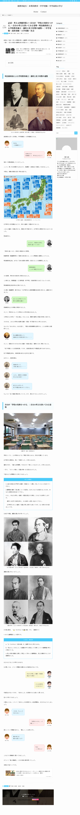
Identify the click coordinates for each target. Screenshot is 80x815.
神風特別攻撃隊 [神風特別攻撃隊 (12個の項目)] (66, 104)
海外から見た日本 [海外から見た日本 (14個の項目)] (60, 115)
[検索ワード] (67, 132)
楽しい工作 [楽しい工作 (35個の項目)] (58, 84)
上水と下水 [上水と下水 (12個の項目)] (68, 115)
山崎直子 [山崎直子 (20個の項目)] (70, 120)
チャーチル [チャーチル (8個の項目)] (64, 128)
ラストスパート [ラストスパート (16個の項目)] (71, 91)
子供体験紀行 (62, 31)
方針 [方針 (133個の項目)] (73, 73)
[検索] (76, 1)
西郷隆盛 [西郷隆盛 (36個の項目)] (58, 120)
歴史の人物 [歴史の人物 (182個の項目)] (58, 104)
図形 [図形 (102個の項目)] (69, 94)
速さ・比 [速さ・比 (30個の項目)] (74, 94)
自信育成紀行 (62, 54)
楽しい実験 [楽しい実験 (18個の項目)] (63, 81)
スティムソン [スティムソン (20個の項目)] (71, 122)
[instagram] (72, 1)
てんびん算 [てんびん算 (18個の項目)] (58, 97)
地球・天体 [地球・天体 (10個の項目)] (70, 99)
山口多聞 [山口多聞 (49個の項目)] (64, 120)
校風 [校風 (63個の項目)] (69, 73)
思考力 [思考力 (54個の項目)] (74, 79)
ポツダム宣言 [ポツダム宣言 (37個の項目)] (59, 107)
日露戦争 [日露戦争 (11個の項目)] (73, 107)
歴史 (21, 33)
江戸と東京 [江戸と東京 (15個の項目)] (58, 117)
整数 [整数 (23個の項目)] (64, 97)
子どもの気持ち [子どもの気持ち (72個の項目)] (59, 76)
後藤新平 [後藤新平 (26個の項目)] (58, 122)
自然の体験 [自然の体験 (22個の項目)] (64, 86)
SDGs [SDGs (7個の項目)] (64, 117)
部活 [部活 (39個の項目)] (65, 79)
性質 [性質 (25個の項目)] (57, 102)
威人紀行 (61, 60)
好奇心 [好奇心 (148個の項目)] (63, 71)
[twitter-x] (70, 1)
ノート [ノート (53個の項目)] (57, 81)
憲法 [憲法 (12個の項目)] (66, 109)
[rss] (74, 1)
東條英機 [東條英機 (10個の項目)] (58, 128)
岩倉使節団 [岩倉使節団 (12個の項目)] (66, 107)
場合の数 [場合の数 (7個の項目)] (69, 97)
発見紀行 (61, 57)
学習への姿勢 (13, 33)
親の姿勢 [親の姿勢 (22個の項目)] (67, 76)
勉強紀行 (61, 34)
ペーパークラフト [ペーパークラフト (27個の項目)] (67, 84)
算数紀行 (61, 41)
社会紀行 (6, 33)
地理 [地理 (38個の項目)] (70, 109)
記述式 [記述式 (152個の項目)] (57, 94)
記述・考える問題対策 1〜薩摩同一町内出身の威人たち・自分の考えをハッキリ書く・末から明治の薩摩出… (33, 50)
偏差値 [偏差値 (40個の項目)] (57, 91)
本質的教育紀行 (63, 28)
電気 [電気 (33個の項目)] (74, 97)
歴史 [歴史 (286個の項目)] (74, 102)
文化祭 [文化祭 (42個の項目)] (69, 79)
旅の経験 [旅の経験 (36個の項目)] (58, 89)
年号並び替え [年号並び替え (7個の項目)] (59, 112)
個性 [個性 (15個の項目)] (65, 73)
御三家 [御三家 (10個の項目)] (69, 117)
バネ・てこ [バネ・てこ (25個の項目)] (63, 99)
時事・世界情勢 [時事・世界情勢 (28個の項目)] (67, 112)
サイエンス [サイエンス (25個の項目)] (62, 102)
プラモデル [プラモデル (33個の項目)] (70, 81)
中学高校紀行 (62, 51)
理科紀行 (61, 44)
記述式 (18, 33)
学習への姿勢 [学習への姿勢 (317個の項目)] (59, 73)
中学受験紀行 (62, 38)
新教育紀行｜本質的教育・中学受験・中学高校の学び (40, 6)
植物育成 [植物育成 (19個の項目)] (71, 86)
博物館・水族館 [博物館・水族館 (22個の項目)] (65, 89)
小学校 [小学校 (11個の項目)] (72, 76)
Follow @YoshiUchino (24, 800)
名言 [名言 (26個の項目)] (74, 117)
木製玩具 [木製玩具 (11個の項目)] (58, 86)
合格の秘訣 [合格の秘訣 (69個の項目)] (63, 91)
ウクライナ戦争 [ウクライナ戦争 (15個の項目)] (59, 109)
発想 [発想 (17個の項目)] (68, 71)
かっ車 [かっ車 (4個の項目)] (57, 99)
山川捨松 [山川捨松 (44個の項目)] (64, 122)
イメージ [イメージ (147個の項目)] (58, 71)
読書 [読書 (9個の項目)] (72, 89)
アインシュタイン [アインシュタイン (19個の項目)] (60, 125)
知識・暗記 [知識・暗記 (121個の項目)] (63, 94)
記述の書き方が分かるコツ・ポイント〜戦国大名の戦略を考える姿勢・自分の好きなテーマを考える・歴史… (33, 772)
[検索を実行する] (76, 132)
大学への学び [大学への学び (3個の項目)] (59, 79)
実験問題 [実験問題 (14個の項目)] (69, 102)
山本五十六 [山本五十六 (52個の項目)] (68, 125)
